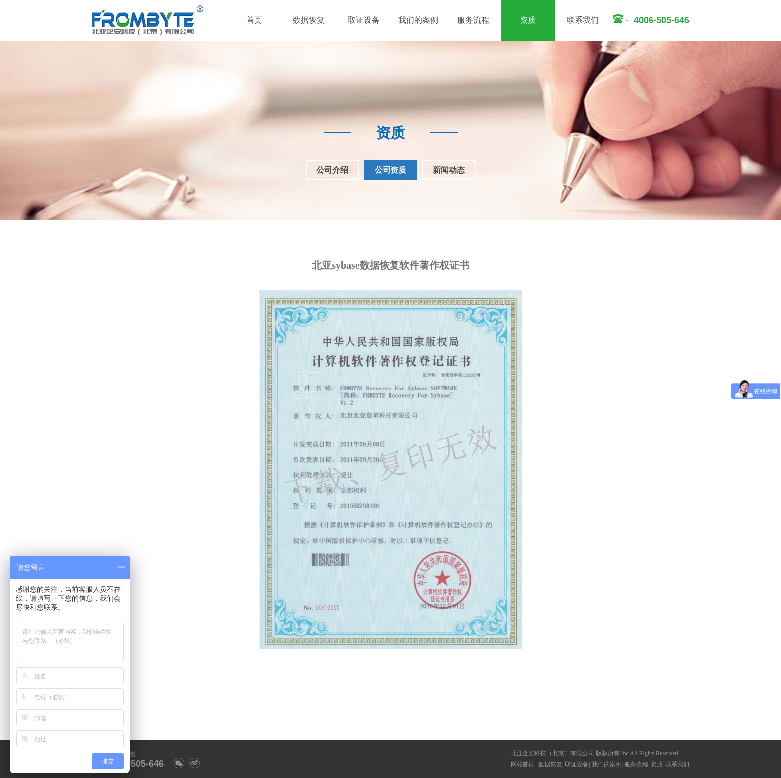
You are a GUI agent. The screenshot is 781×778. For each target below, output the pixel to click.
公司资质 (390, 170)
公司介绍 (332, 170)
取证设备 (364, 20)
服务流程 (473, 20)
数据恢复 (309, 20)
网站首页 (522, 764)
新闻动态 (449, 170)
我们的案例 (418, 20)
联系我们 (583, 20)
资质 (528, 20)
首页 (254, 20)
